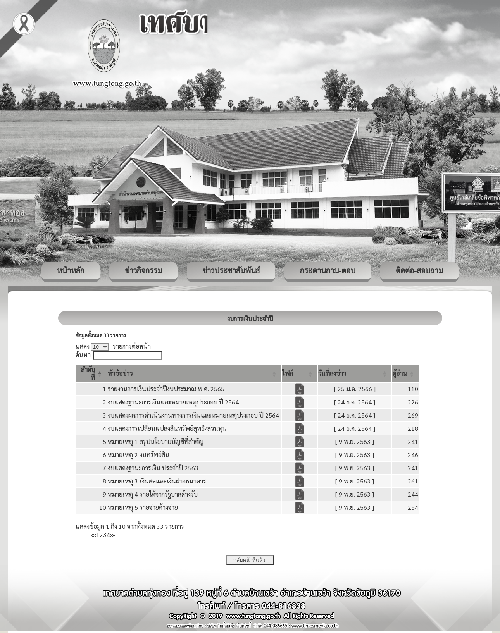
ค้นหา (83, 355)
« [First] (92, 534)
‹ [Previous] (95, 534)
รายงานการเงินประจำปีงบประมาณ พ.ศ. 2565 (166, 389)
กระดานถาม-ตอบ (327, 270)
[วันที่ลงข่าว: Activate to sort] (354, 373)
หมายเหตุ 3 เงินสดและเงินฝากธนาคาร (157, 481)
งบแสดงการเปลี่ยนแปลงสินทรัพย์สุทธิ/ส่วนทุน (167, 428)
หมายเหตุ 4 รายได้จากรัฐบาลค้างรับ (153, 494)
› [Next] (111, 534)
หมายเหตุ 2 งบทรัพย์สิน (138, 455)
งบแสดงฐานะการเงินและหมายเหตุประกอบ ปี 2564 (173, 402)
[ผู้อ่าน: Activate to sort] (405, 373)
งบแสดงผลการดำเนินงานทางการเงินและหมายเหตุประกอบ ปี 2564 (193, 415)
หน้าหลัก (70, 270)
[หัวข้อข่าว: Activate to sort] (194, 373)
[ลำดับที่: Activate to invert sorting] (91, 373)
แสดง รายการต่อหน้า (113, 346)
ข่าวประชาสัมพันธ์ (231, 270)
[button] (120, 373)
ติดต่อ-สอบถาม (419, 270)
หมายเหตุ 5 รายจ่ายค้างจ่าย (143, 507)
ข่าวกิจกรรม (143, 270)
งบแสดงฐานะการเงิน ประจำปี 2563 (153, 468)
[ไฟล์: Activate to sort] (299, 373)
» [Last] (113, 534)
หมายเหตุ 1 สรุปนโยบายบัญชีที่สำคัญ (155, 441)
